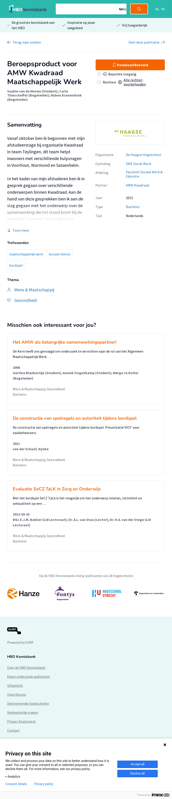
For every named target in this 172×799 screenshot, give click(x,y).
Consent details (16, 784)
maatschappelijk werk (26, 254)
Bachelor (133, 207)
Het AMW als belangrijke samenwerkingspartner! (64, 342)
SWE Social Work (138, 164)
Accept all (137, 764)
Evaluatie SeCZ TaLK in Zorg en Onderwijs (57, 489)
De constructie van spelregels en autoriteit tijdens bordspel (75, 418)
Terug (27, 42)
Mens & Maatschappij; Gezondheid (39, 389)
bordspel (16, 265)
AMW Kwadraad (137, 185)
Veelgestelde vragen (22, 712)
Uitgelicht (15, 685)
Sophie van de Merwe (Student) (32, 91)
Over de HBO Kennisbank (26, 667)
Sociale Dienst (60, 254)
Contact (13, 730)
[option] (130, 133)
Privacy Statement (21, 721)
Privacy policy (43, 784)
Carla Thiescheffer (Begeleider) (37, 93)
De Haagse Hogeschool (143, 155)
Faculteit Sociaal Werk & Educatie (144, 174)
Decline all (137, 773)
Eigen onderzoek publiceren (28, 676)
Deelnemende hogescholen (28, 703)
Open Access (16, 694)
